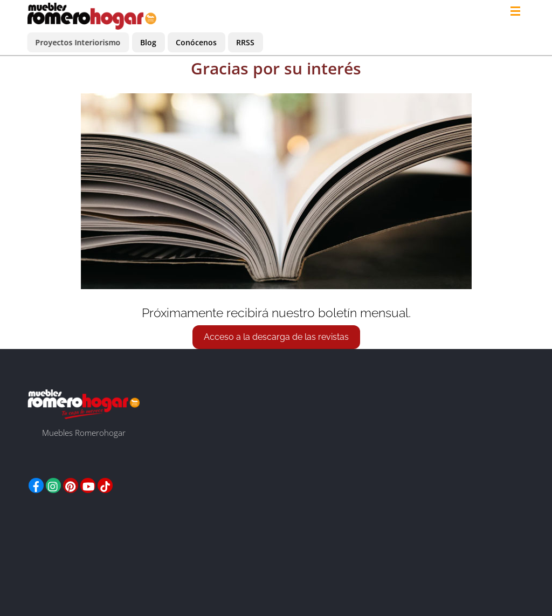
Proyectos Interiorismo (78, 42)
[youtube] (87, 484)
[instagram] (53, 484)
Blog (148, 42)
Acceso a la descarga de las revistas (276, 337)
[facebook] (36, 484)
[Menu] (517, 11)
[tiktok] (105, 484)
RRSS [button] (245, 42)
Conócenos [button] (196, 42)
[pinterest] (70, 484)
